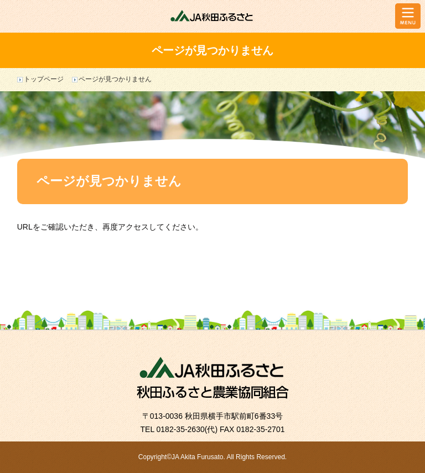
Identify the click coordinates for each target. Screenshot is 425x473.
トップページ (44, 79)
